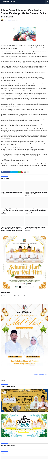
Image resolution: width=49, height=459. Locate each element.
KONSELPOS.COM (9, 2)
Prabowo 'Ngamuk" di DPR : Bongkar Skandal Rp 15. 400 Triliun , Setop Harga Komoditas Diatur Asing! (12, 210)
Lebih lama (45, 303)
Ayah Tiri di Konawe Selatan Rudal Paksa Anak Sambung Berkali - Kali (36, 193)
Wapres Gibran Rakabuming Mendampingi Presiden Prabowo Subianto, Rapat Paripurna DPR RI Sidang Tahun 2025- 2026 (35, 210)
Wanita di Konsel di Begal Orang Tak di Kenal (11, 192)
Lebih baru (4, 303)
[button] (1, 2)
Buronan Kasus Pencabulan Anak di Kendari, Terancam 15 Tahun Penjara (35, 228)
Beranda (3, 7)
